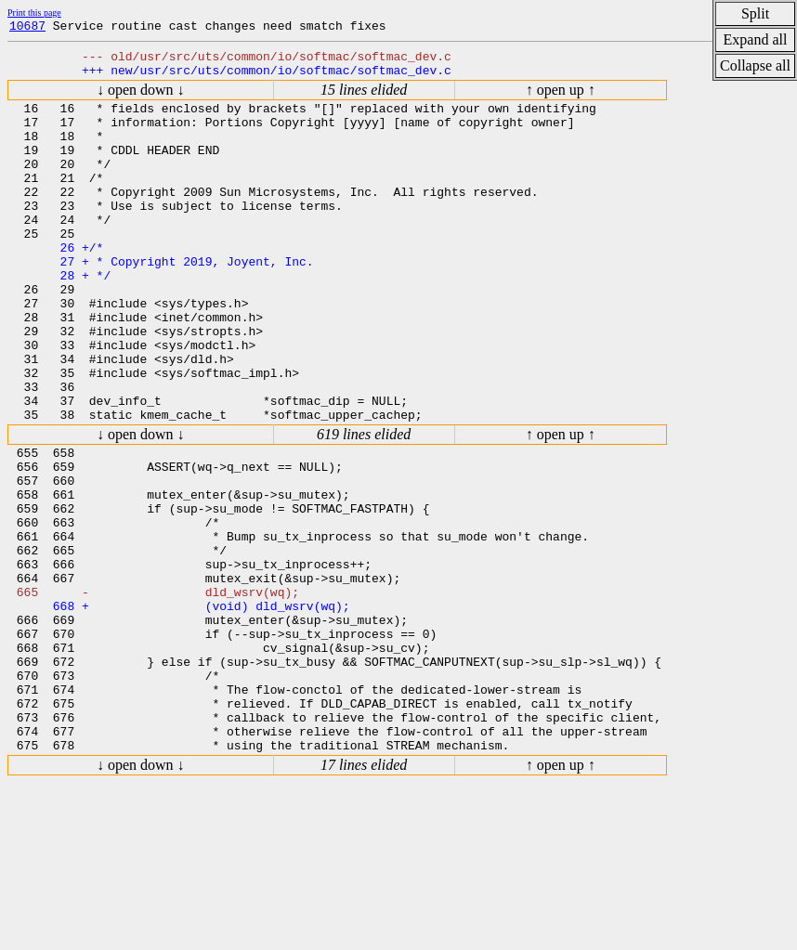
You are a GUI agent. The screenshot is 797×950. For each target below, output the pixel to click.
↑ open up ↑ (560, 98)
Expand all (756, 39)
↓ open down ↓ (141, 98)
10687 (27, 28)
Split (755, 13)
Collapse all (755, 65)
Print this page (34, 12)
